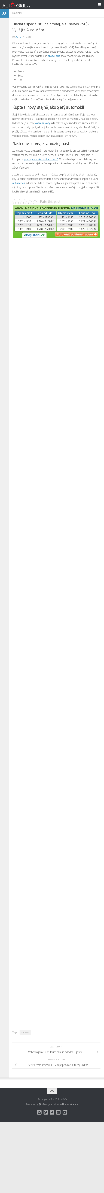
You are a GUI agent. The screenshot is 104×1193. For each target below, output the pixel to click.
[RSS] (39, 1112)
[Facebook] (52, 1112)
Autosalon (25, 1032)
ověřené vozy (42, 123)
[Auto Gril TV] (64, 1112)
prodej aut (54, 56)
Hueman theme (70, 1104)
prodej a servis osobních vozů (41, 159)
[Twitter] (45, 1112)
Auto (18, 36)
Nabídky (17, 13)
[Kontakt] (58, 1112)
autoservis (18, 183)
